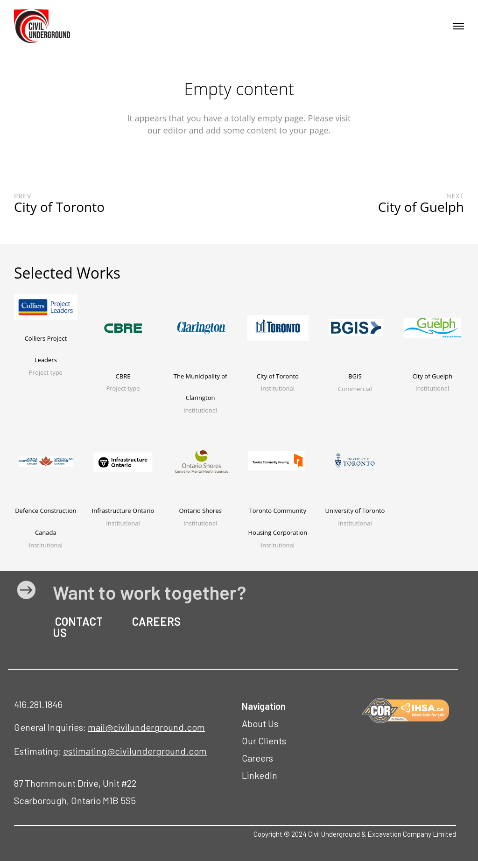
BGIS (355, 376)
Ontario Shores (200, 510)
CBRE (123, 376)
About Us (260, 723)
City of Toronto (278, 376)
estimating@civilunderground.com (135, 750)
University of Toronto (355, 510)
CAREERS (155, 621)
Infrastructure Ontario (123, 510)
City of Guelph (432, 376)
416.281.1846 (38, 704)
